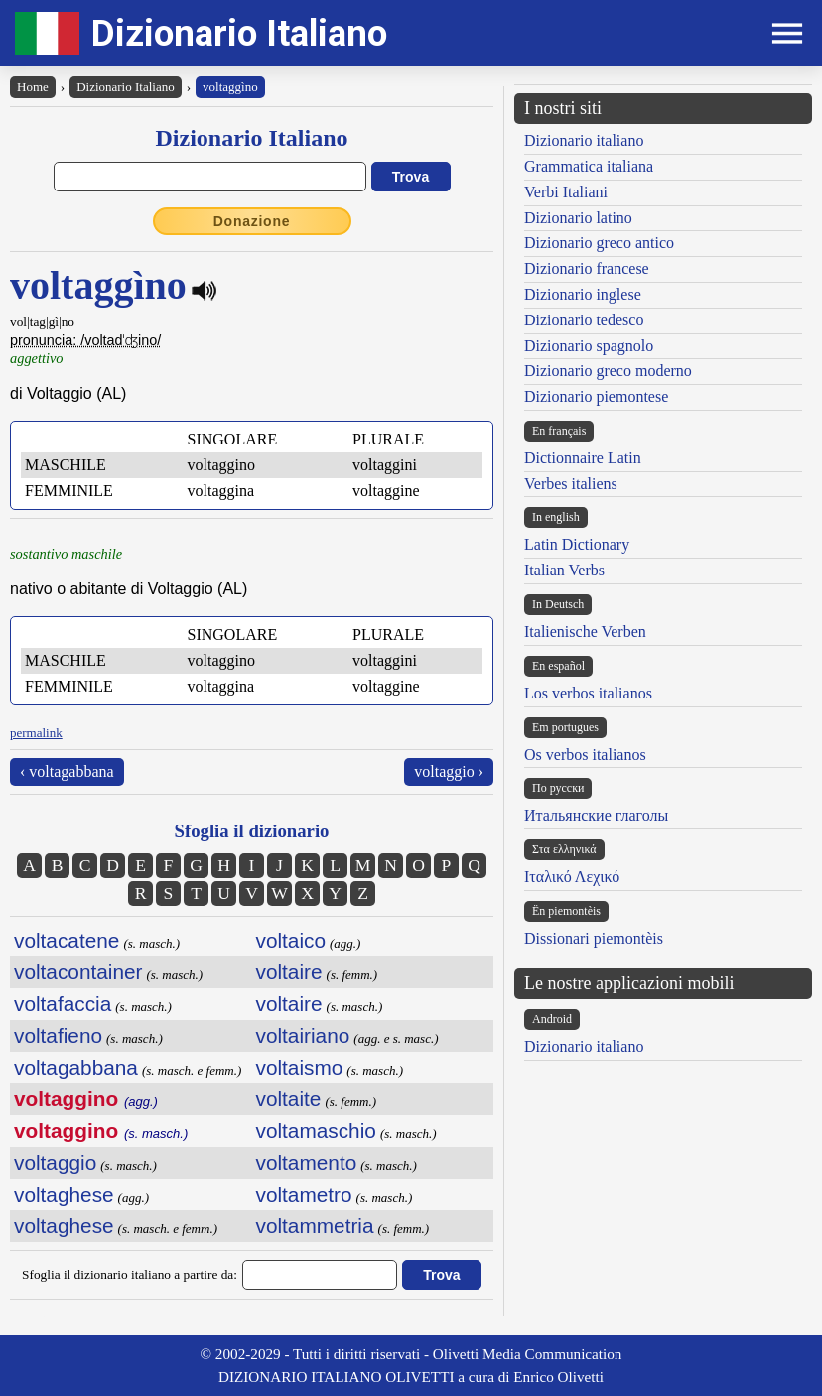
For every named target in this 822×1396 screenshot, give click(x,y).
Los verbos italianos (588, 693)
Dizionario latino (578, 217)
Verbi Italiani (566, 192)
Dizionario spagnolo (588, 345)
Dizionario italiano (583, 140)
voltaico (291, 940)
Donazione (252, 221)
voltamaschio (316, 1130)
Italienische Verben (585, 631)
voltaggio (55, 1162)
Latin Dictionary (576, 544)
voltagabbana (76, 1067)
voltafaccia (62, 1003)
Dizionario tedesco (583, 320)
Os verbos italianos (585, 754)
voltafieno (58, 1035)
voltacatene (66, 940)
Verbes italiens (570, 483)
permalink (36, 732)
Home (33, 86)
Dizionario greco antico (599, 242)
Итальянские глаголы (596, 815)
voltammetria (315, 1225)
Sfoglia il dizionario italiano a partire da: (129, 1274)
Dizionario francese (586, 268)
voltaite (289, 1098)
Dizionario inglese (582, 294)
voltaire (289, 971)
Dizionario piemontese (596, 396)
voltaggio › (448, 771)
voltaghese (64, 1194)
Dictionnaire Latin (582, 457)
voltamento (306, 1162)
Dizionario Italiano (239, 33)
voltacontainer (78, 971)
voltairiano (303, 1035)
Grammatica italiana (588, 166)
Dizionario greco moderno (608, 370)
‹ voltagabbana (67, 771)
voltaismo (299, 1067)
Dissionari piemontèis (593, 938)
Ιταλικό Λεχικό (571, 876)
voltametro (304, 1194)
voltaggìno (230, 86)
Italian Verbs (564, 570)
